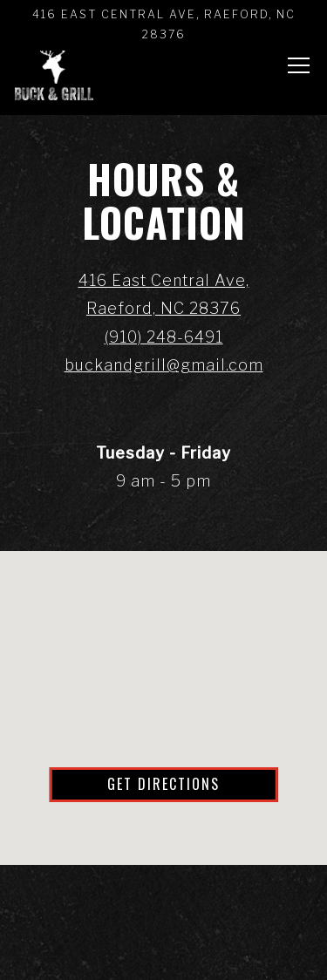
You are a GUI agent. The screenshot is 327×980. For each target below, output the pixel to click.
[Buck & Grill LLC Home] (54, 69)
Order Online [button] (163, 951)
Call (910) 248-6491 (163, 893)
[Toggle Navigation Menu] (298, 65)
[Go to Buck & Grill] (163, 24)
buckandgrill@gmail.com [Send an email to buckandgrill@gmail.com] (164, 365)
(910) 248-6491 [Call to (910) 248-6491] (164, 337)
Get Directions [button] (163, 783)
